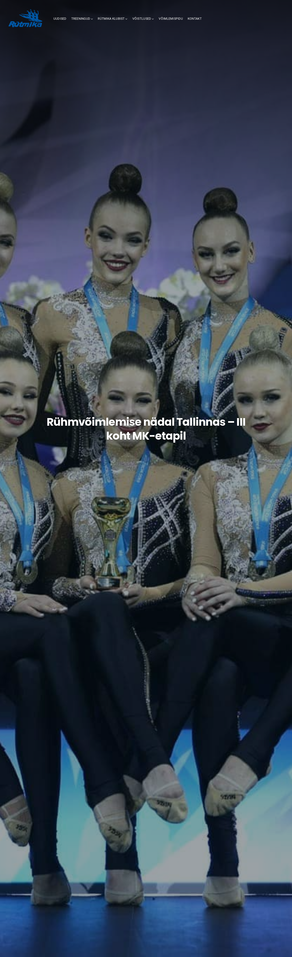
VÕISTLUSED (154, 22)
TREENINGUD (93, 22)
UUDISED (73, 22)
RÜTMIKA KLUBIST (124, 22)
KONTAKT (208, 22)
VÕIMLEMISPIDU (184, 22)
